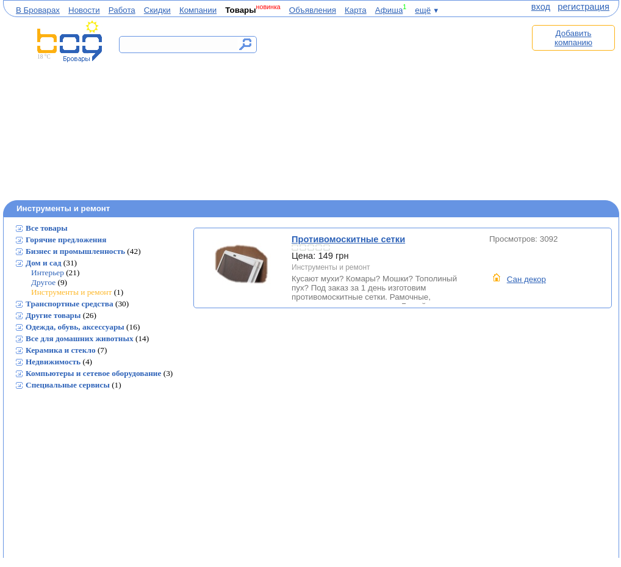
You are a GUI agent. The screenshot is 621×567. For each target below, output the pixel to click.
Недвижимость (53, 361)
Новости (84, 10)
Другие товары (53, 315)
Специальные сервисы (68, 384)
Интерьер (47, 272)
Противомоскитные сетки (242, 264)
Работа (122, 10)
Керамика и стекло (61, 350)
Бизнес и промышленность (75, 251)
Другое (43, 282)
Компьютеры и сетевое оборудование (93, 373)
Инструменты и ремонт (71, 292)
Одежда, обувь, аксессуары (75, 326)
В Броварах (38, 10)
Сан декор (526, 279)
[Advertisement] (398, 108)
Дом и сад (44, 262)
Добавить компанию (573, 38)
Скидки (157, 10)
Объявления (312, 10)
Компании (198, 10)
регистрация (583, 7)
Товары (240, 10)
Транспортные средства (69, 303)
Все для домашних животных (80, 338)
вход (540, 7)
